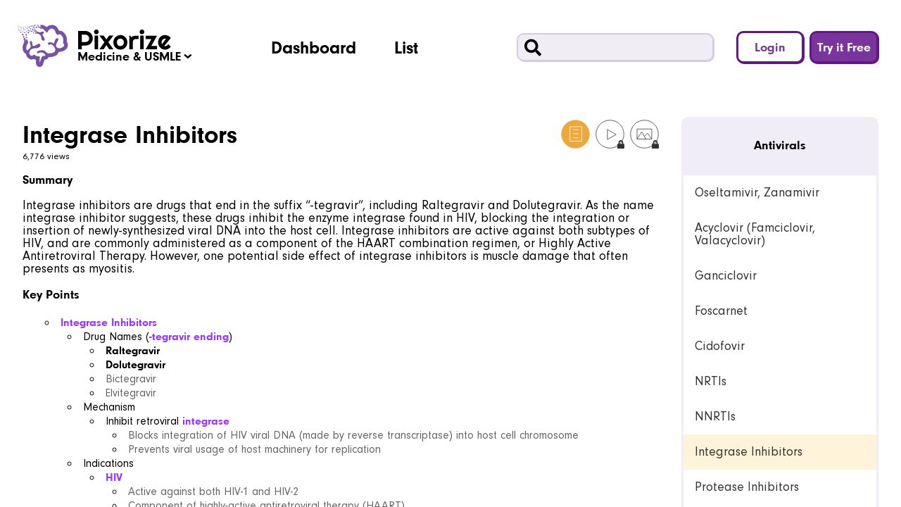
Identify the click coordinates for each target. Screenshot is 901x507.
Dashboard (313, 47)
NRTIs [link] (710, 381)
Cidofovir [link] (720, 346)
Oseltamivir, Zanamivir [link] (757, 192)
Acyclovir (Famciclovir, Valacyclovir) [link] (755, 234)
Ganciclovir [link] (726, 275)
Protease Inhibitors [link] (747, 487)
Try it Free (844, 46)
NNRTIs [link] (715, 416)
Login (770, 46)
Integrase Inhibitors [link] (748, 451)
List (406, 47)
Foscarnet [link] (721, 310)
